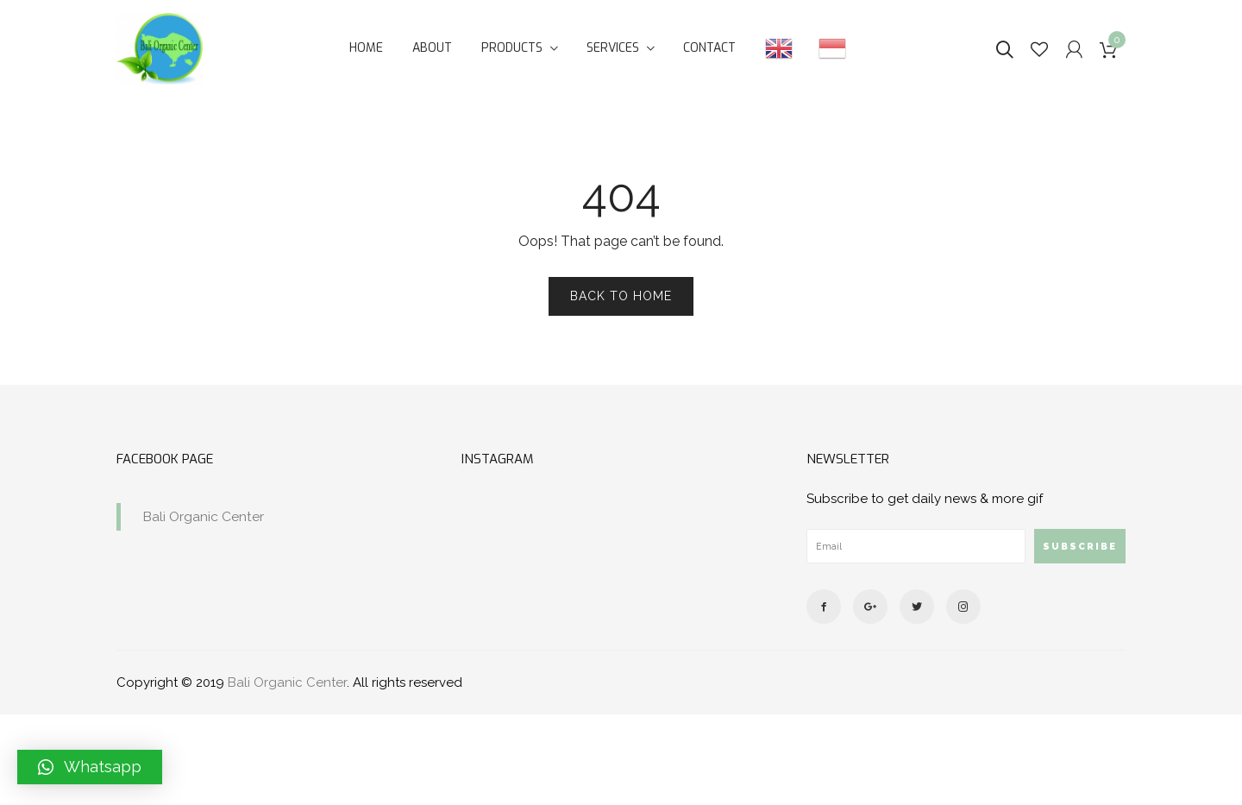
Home (366, 48)
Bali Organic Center (203, 516)
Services (612, 48)
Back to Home (621, 296)
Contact (709, 48)
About (432, 48)
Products (512, 48)
